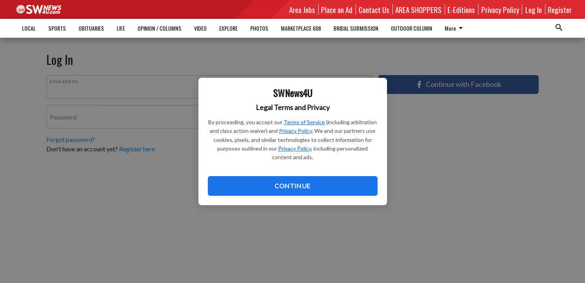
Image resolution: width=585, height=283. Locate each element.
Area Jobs (302, 9)
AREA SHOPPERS (418, 9)
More (344, 28)
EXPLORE (228, 28)
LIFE (121, 28)
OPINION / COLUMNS (160, 28)
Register (560, 9)
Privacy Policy (295, 130)
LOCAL (29, 28)
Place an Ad (336, 9)
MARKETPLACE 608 (301, 28)
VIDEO (200, 28)
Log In (533, 9)
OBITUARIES (91, 28)
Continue (292, 185)
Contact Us (374, 9)
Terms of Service (304, 122)
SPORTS (57, 28)
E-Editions (461, 9)
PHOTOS (259, 28)
